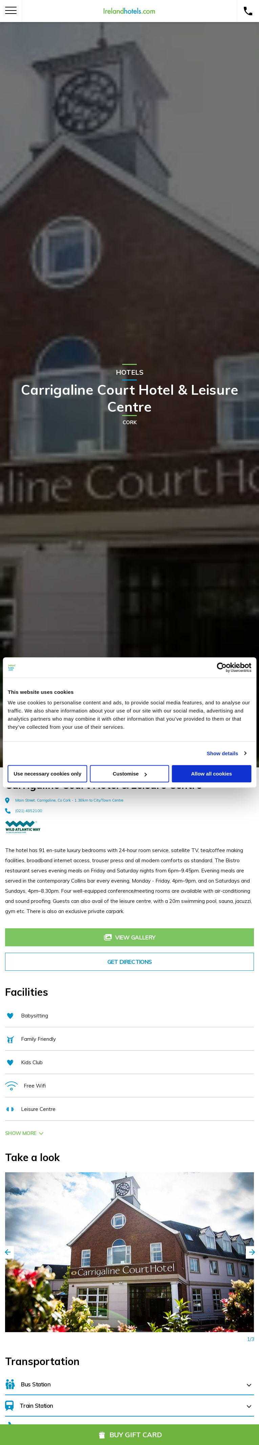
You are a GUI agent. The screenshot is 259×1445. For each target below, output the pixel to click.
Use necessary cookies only (47, 774)
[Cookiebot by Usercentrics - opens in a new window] (221, 667)
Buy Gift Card (129, 1435)
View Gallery (129, 937)
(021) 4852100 (23, 811)
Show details (222, 753)
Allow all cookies (211, 774)
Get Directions (129, 961)
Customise (130, 774)
